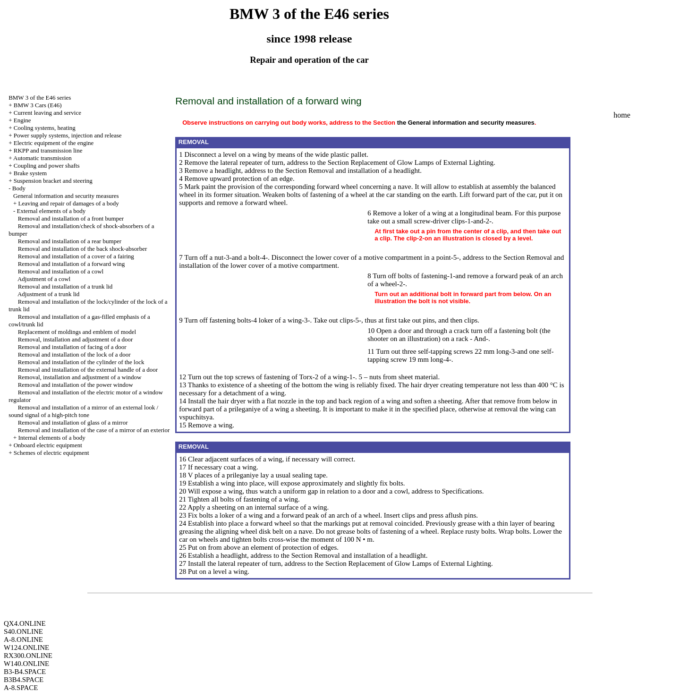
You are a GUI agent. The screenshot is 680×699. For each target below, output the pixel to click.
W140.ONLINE (26, 663)
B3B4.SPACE (23, 679)
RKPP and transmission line (48, 150)
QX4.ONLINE (25, 623)
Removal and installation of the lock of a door (74, 354)
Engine (22, 120)
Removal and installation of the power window (75, 384)
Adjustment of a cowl (43, 278)
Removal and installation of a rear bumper (69, 241)
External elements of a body (51, 210)
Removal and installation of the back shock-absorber (82, 248)
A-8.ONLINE (23, 639)
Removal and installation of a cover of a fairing (76, 256)
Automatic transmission (42, 158)
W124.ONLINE (26, 647)
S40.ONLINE (23, 631)
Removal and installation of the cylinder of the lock (81, 362)
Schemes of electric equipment (51, 452)
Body (19, 188)
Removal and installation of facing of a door (72, 346)
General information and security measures (66, 195)
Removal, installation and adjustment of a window (80, 377)
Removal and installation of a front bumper (71, 218)
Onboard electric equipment (48, 445)
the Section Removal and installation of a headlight (347, 170)
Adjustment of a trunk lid (48, 294)
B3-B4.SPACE (25, 671)
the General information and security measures (466, 122)
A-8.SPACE (21, 687)
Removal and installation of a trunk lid (65, 286)
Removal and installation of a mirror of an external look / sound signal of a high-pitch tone (83, 411)
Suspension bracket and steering (53, 180)
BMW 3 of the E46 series (39, 97)
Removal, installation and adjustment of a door (75, 339)
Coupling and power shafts (47, 165)
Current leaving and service (47, 112)
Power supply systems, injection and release (68, 135)
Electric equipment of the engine (54, 142)
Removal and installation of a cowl (61, 271)
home (621, 115)
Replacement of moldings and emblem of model (77, 331)
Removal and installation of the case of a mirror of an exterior (94, 430)
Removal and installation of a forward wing (71, 263)
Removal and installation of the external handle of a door (88, 369)
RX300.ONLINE (28, 655)
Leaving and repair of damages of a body (68, 203)
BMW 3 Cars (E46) (38, 105)
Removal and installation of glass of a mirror (73, 422)
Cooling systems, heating (45, 127)
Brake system (30, 173)
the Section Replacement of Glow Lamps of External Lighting (405, 162)
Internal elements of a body (51, 437)
